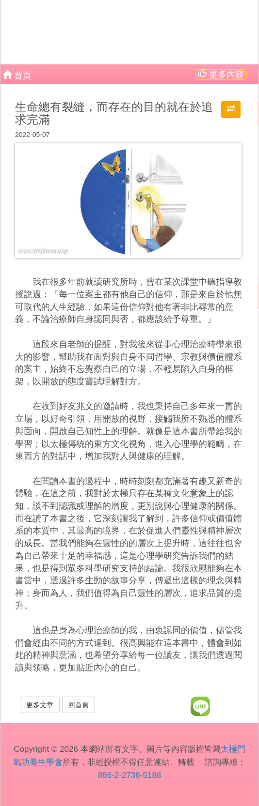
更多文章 (39, 705)
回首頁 (78, 705)
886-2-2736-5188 (129, 775)
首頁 (17, 74)
